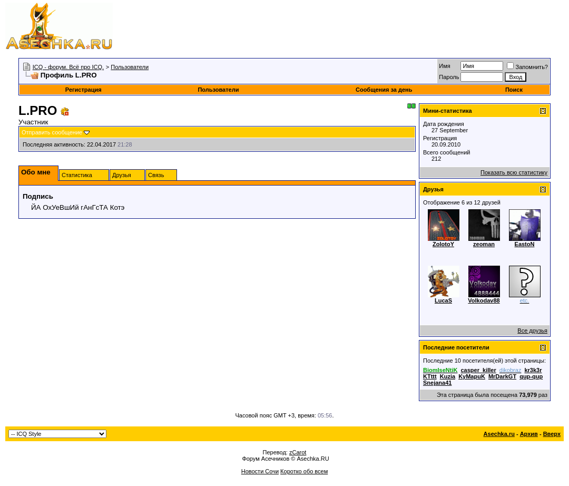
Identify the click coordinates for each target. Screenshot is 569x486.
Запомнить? (527, 67)
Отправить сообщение (52, 132)
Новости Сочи (260, 471)
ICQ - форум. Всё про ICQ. (68, 67)
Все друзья (532, 330)
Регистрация (83, 89)
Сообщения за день (384, 89)
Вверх (552, 434)
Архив (529, 434)
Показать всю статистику (513, 172)
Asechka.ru (499, 434)
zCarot (297, 452)
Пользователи (130, 67)
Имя (444, 66)
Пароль (449, 77)
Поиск (514, 89)
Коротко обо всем (304, 471)
